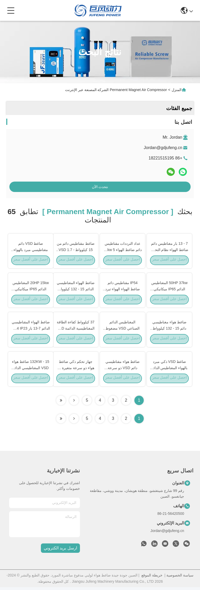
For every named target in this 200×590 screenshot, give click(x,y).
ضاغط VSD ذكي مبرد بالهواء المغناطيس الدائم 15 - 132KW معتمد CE (169, 370)
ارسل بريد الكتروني (60, 551)
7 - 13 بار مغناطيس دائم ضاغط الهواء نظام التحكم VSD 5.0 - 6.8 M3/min (170, 249)
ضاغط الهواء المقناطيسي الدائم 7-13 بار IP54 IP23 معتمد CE (30, 330)
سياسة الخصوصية (179, 578)
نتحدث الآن (100, 187)
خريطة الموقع (151, 578)
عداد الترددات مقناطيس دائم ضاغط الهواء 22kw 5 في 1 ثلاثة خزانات (122, 249)
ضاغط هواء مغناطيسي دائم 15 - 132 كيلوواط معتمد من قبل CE (169, 330)
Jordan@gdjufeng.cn (163, 147)
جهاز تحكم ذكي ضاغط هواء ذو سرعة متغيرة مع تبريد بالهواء (75, 370)
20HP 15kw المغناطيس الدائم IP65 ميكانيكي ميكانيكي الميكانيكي (30, 289)
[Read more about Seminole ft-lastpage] (61, 421)
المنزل (177, 90)
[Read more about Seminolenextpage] (74, 421)
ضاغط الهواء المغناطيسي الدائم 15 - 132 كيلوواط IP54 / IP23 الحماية (76, 289)
